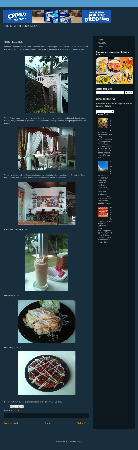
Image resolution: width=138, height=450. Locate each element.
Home (47, 423)
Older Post (83, 423)
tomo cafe (15, 410)
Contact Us (102, 46)
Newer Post (11, 423)
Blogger (80, 442)
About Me (102, 43)
